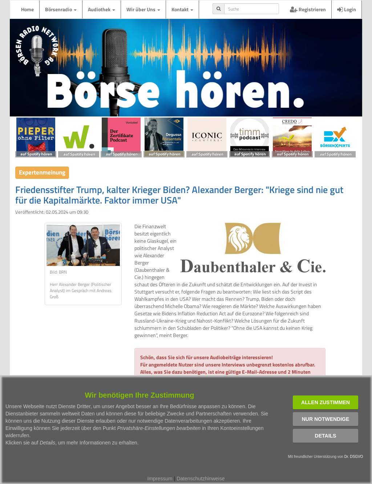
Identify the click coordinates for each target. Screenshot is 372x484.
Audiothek (101, 9)
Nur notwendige (325, 419)
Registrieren (308, 9)
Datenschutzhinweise (201, 478)
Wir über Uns (143, 9)
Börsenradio (61, 9)
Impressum (160, 478)
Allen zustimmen (325, 402)
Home (27, 9)
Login (346, 9)
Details (325, 436)
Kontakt (182, 9)
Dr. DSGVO (353, 457)
